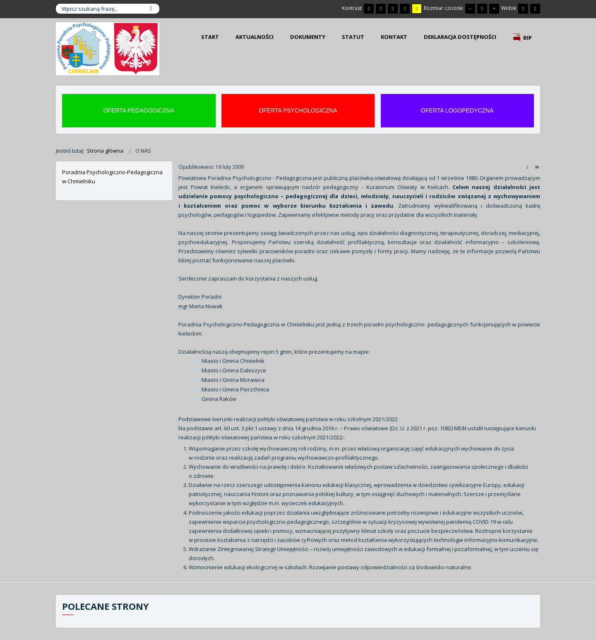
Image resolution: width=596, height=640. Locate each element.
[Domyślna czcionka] (482, 9)
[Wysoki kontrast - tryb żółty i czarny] (417, 9)
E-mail (537, 167)
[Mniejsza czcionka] (470, 9)
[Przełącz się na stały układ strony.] (523, 9)
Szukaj (151, 8)
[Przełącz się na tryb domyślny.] (369, 9)
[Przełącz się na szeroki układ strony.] (535, 9)
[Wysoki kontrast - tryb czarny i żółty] (405, 9)
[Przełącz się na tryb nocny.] (381, 9)
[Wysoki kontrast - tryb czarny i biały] (393, 9)
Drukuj (527, 167)
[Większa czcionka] (494, 9)
